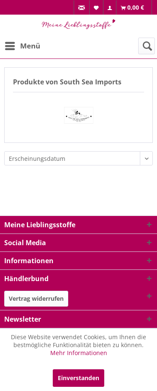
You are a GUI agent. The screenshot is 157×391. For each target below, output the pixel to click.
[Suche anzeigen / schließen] (146, 46)
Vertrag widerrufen (36, 298)
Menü (22, 45)
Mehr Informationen (78, 353)
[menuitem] (82, 7)
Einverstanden (78, 378)
